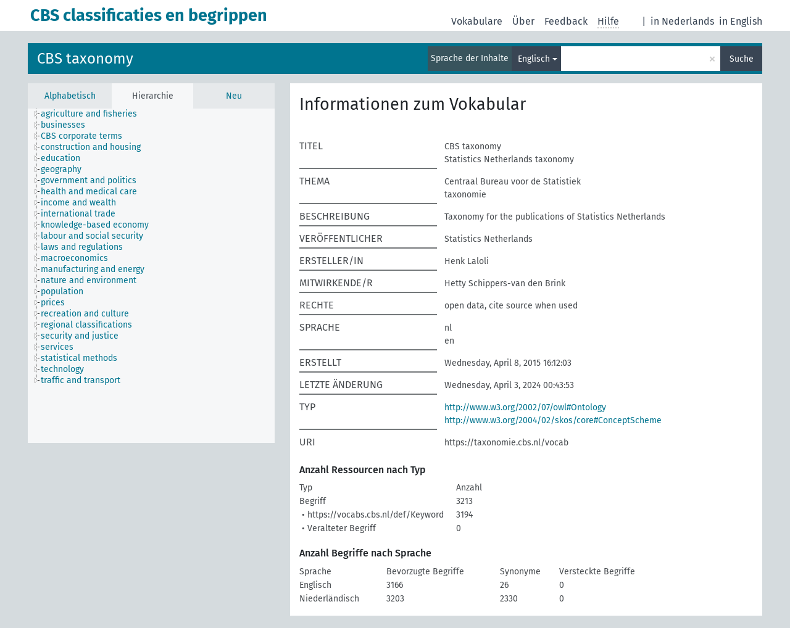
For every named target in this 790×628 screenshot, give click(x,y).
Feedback (566, 21)
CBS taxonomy (85, 58)
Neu (234, 96)
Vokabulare (476, 21)
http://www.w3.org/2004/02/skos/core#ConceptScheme (553, 420)
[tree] (151, 276)
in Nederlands (682, 21)
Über (523, 21)
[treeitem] (94, 114)
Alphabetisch (70, 96)
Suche (742, 59)
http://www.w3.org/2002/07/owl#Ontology (525, 407)
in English (740, 21)
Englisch (534, 59)
